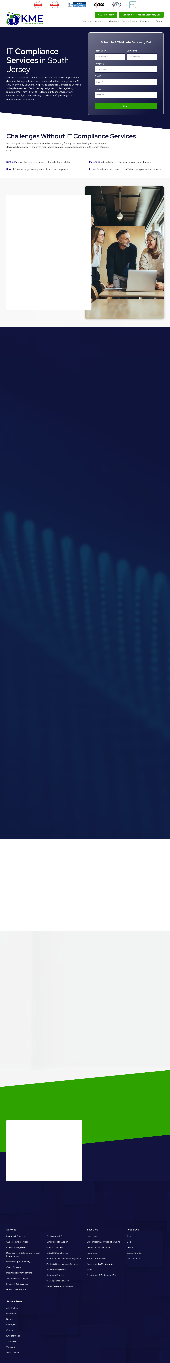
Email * (98, 76)
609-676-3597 (106, 14)
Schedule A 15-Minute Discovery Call (141, 14)
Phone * (98, 89)
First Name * (100, 50)
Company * (100, 63)
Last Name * (133, 50)
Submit (126, 106)
